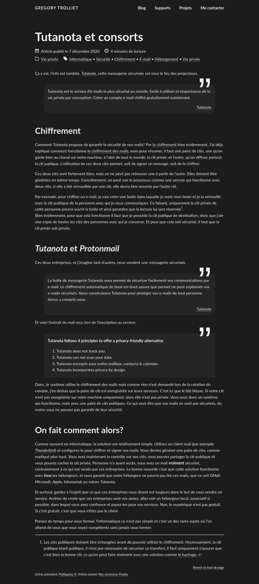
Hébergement (166, 59)
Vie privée (49, 59)
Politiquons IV (68, 574)
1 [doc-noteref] (181, 207)
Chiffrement (125, 59)
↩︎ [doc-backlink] (200, 554)
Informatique (81, 59)
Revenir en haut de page (208, 567)
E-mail (145, 59)
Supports (162, 7)
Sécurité (103, 59)
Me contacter (212, 7)
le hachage (187, 554)
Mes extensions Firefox (113, 574)
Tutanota (204, 107)
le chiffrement (164, 144)
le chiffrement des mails (108, 150)
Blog (142, 7)
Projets (185, 7)
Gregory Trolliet (57, 7)
